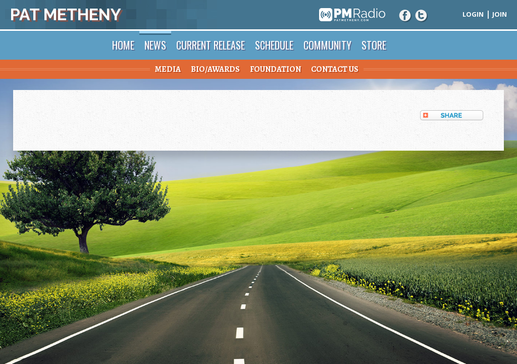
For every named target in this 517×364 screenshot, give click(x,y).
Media (168, 69)
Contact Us (334, 69)
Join (499, 14)
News (155, 45)
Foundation (275, 69)
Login (473, 14)
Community (327, 45)
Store (373, 45)
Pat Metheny (65, 14)
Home (123, 45)
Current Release (210, 45)
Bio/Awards (215, 69)
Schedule (274, 45)
